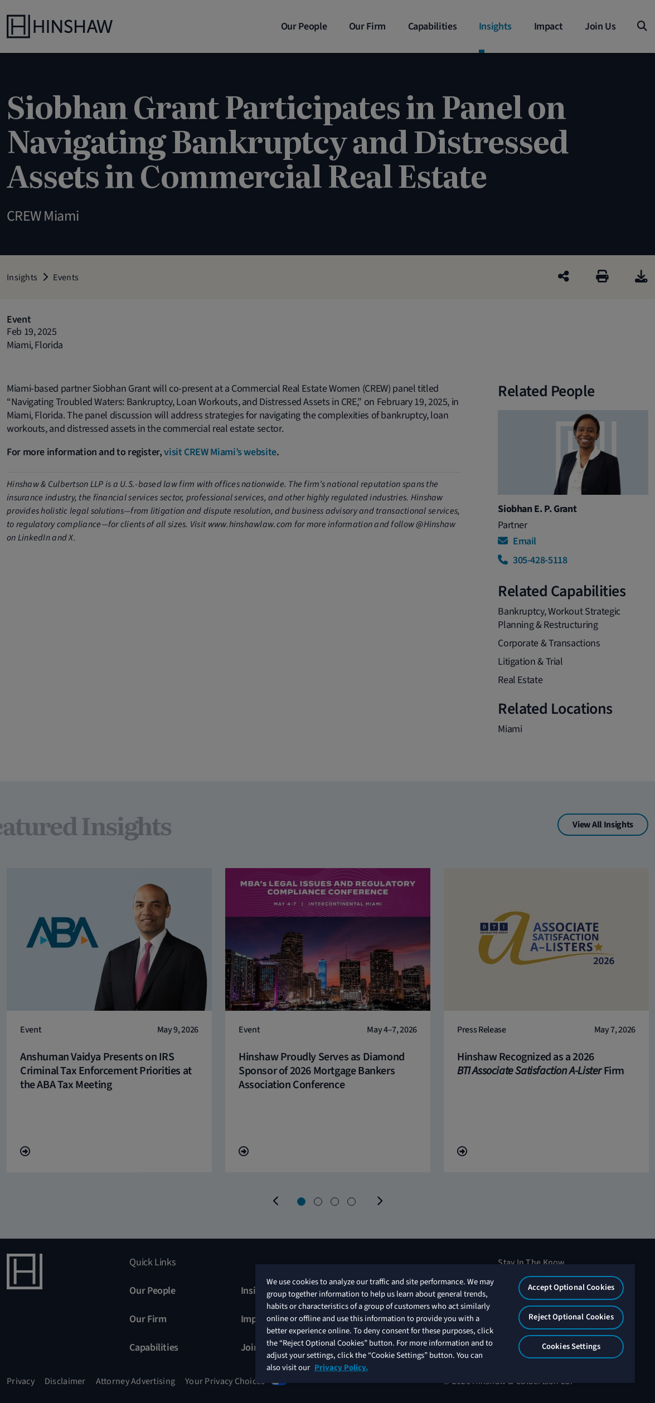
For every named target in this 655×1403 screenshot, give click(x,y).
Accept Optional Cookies (571, 1287)
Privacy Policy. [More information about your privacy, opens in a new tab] (341, 1367)
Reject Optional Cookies (570, 1317)
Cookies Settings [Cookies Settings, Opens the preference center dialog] (571, 1346)
